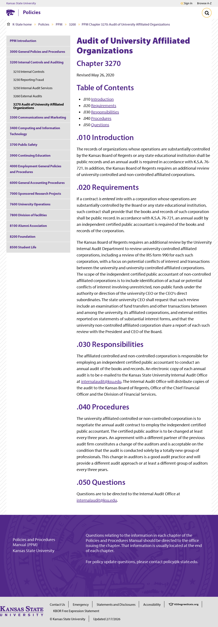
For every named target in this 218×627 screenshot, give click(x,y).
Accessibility (152, 605)
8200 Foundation (22, 236)
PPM (59, 24)
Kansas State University (21, 3)
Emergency (81, 605)
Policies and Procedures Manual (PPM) (34, 542)
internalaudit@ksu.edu (101, 381)
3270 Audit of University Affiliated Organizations (38, 106)
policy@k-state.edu (180, 561)
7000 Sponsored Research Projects (35, 193)
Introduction (102, 99)
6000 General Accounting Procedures (37, 182)
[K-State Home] (10, 12)
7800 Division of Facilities (28, 215)
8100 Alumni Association (28, 225)
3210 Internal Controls (28, 72)
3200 (72, 24)
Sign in (188, 3)
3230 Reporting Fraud (28, 80)
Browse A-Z (204, 3)
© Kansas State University (67, 619)
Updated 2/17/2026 (106, 619)
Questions (100, 124)
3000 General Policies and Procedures (37, 51)
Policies (31, 12)
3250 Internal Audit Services (32, 88)
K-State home (19, 24)
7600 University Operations (30, 204)
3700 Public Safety (23, 144)
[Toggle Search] (207, 13)
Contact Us (57, 605)
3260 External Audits (27, 96)
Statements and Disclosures (116, 605)
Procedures (101, 118)
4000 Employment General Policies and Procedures (35, 169)
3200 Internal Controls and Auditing (36, 62)
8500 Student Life (23, 247)
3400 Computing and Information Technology (35, 131)
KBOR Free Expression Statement (76, 611)
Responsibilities (105, 112)
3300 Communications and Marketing (38, 117)
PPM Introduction (23, 41)
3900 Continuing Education (30, 155)
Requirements (103, 105)
